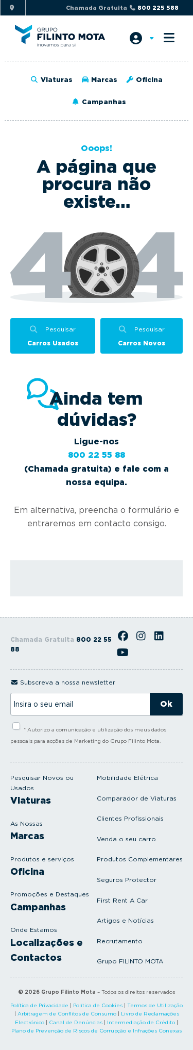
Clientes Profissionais (130, 818)
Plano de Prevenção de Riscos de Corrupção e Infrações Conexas (96, 1030)
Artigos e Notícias (125, 920)
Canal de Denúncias (75, 1022)
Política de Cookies (97, 1005)
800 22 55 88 (96, 455)
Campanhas (98, 102)
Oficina (144, 80)
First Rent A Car (122, 900)
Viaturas (51, 80)
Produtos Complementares (140, 859)
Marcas (99, 80)
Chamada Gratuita (122, 7)
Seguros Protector (126, 880)
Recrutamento (120, 941)
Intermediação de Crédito (141, 1022)
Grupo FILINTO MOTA (130, 961)
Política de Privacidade (39, 1005)
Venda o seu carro (126, 839)
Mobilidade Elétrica (127, 777)
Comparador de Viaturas (137, 798)
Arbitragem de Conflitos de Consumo (66, 1013)
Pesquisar (52, 336)
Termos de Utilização (155, 1005)
